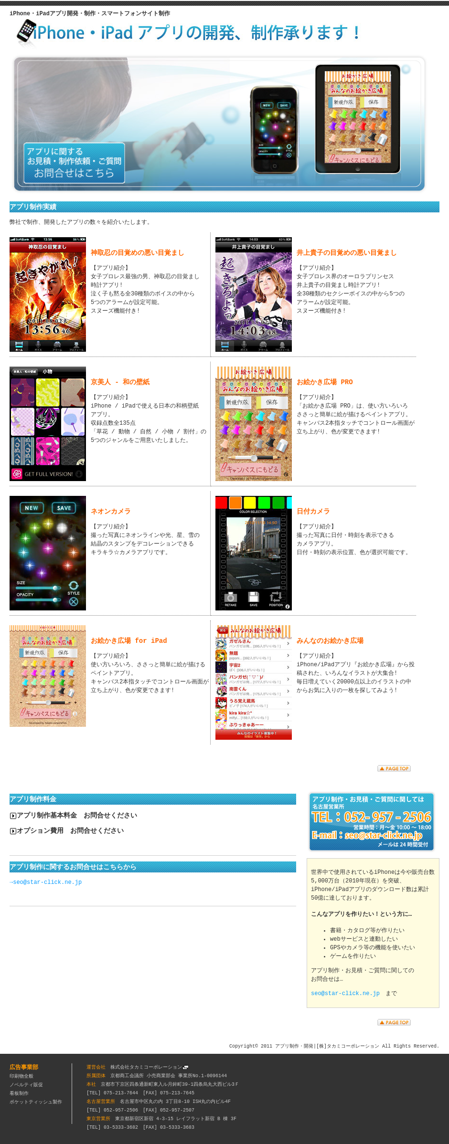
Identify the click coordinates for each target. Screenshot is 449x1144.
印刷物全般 (21, 1075)
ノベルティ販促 (26, 1084)
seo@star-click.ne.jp (345, 993)
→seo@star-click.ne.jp (46, 882)
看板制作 (19, 1093)
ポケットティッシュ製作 (36, 1101)
